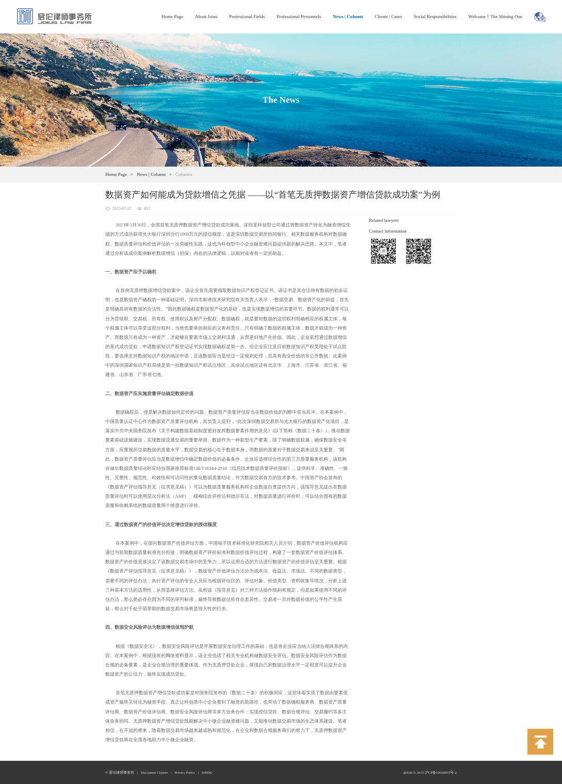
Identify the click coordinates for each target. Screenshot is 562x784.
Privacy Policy (184, 772)
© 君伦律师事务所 (119, 772)
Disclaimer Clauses (154, 772)
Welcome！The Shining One (495, 16)
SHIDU (207, 772)
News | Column (348, 16)
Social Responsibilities (435, 16)
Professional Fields (247, 16)
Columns (183, 174)
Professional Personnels (299, 16)
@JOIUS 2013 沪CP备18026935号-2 (430, 772)
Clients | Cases (388, 16)
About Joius (206, 16)
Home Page (172, 16)
